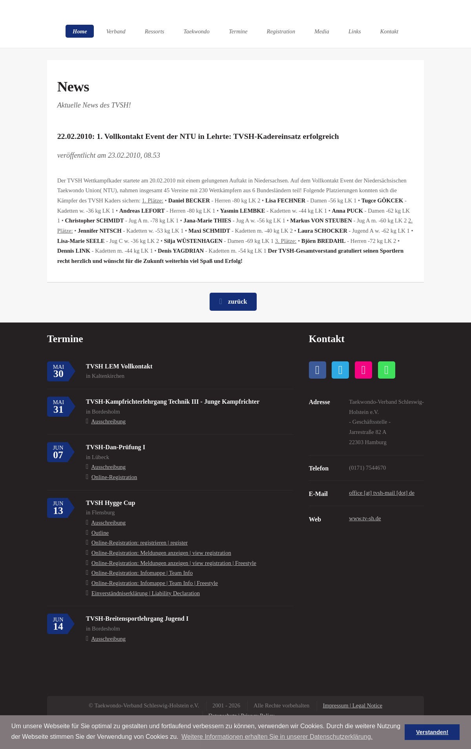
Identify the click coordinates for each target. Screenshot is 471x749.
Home (80, 31)
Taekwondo (197, 31)
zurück (237, 301)
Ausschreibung (108, 421)
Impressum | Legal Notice (352, 705)
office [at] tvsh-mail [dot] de (381, 493)
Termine (238, 31)
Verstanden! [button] (432, 732)
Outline (100, 533)
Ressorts (154, 31)
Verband (116, 31)
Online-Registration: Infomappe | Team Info (142, 573)
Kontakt (389, 31)
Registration (281, 31)
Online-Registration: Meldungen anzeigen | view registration (161, 553)
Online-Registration (114, 477)
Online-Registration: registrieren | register (139, 542)
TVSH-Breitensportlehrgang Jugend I (137, 618)
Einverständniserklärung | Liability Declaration (145, 593)
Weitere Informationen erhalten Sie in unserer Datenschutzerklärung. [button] (276, 736)
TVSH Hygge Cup (110, 502)
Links (355, 31)
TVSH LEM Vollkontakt (119, 366)
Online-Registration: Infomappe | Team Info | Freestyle (154, 583)
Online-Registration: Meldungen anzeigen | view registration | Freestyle (173, 563)
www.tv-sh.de (365, 518)
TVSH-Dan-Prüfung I (115, 447)
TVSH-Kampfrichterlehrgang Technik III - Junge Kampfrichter (172, 401)
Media (321, 31)
